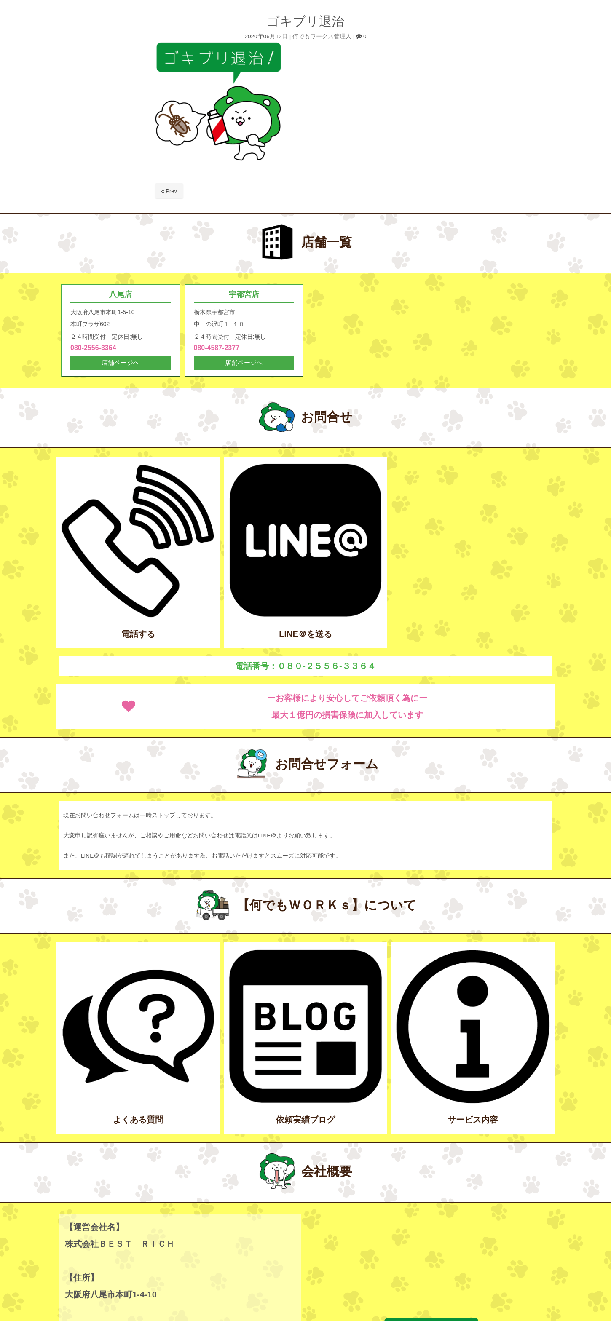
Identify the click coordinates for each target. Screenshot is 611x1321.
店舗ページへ (120, 364)
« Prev (169, 191)
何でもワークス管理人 (321, 36)
